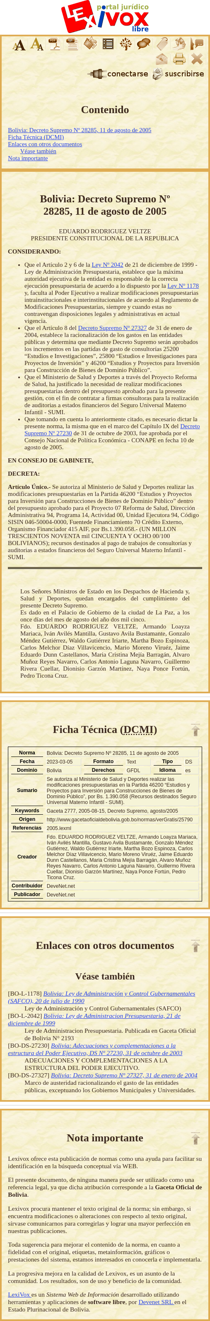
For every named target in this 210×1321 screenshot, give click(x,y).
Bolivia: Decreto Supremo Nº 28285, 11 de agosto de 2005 (79, 130)
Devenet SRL (156, 1301)
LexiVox (19, 1294)
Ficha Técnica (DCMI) (36, 137)
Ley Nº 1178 (183, 285)
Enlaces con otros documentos (45, 144)
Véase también (38, 151)
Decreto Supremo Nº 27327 (112, 328)
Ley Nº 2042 (107, 264)
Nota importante (28, 158)
